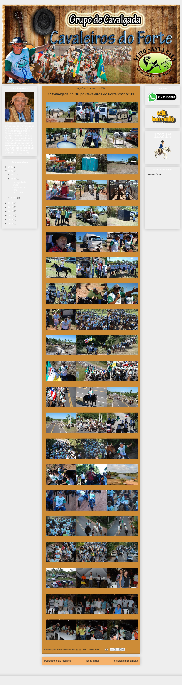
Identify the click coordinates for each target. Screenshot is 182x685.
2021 (10, 167)
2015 (10, 219)
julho (13, 174)
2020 (10, 171)
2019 (10, 203)
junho (13, 178)
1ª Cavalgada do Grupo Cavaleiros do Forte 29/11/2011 (91, 94)
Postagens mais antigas (125, 660)
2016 (10, 215)
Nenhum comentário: (92, 649)
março (14, 197)
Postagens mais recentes (57, 660)
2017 (10, 211)
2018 (10, 207)
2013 (10, 223)
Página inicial (92, 660)
